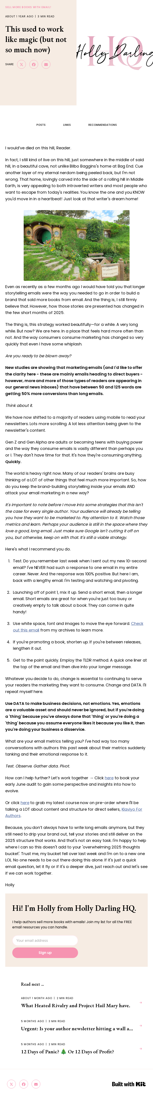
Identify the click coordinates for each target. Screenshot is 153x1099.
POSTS (41, 125)
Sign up (45, 952)
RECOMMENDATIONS (102, 125)
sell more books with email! (28, 7)
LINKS (67, 125)
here (109, 778)
